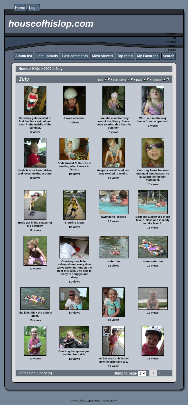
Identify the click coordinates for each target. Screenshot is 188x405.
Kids (36, 69)
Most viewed (102, 56)
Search (168, 56)
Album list (23, 56)
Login (34, 8)
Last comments (75, 56)
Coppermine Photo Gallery (101, 400)
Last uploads (47, 56)
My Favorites (147, 56)
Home (20, 8)
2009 (48, 69)
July (58, 69)
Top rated (125, 56)
